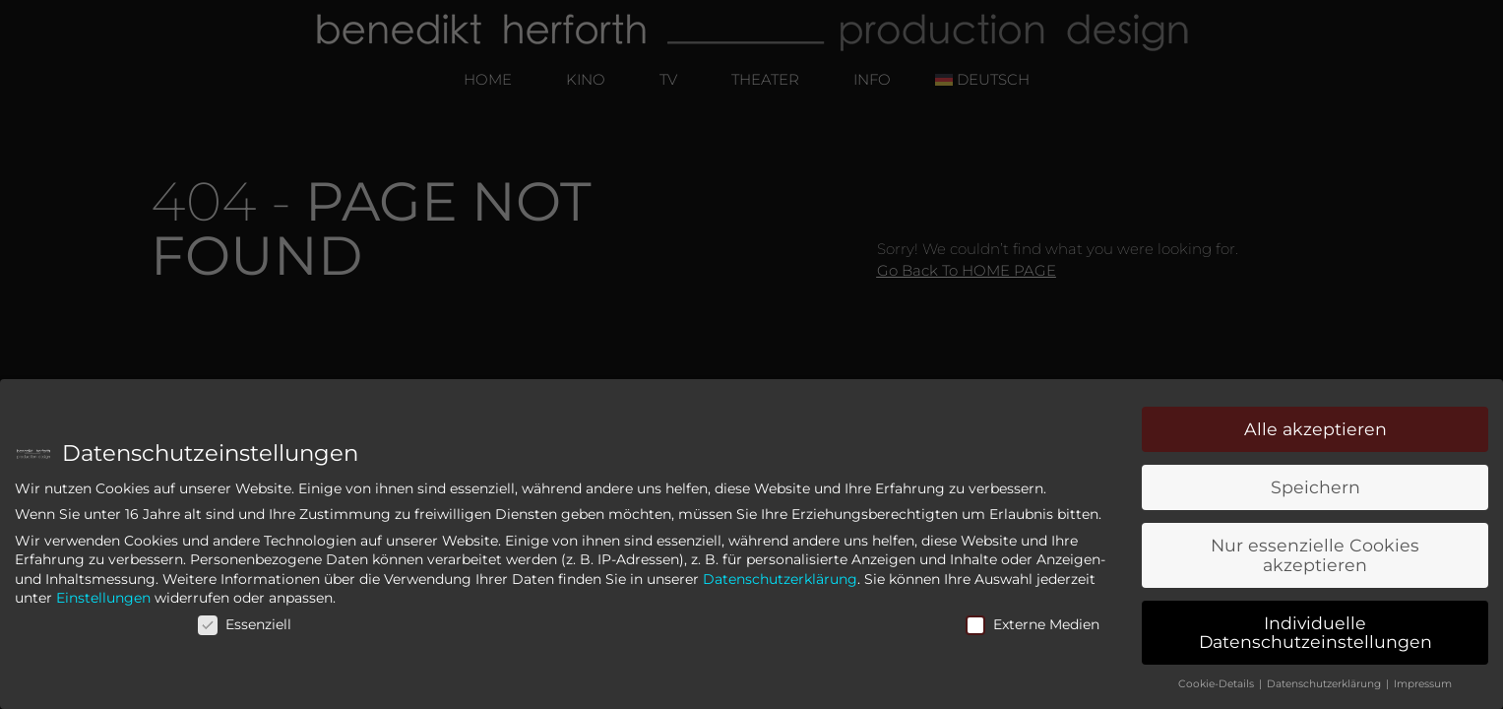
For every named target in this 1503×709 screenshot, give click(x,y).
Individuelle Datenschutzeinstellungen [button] (1315, 634)
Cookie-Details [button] (1217, 686)
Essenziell (244, 626)
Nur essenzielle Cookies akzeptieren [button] (1315, 558)
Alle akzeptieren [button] (1315, 431)
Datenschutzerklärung (780, 581)
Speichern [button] (1315, 490)
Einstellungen (103, 601)
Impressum (1423, 686)
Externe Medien (1032, 626)
